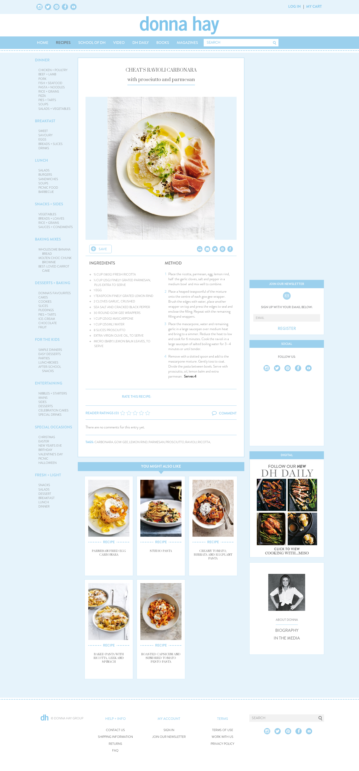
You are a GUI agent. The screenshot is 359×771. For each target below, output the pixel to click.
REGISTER (287, 329)
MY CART (314, 6)
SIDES (42, 402)
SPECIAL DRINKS (50, 414)
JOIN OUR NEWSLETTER (169, 737)
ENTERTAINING (48, 383)
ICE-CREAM (46, 319)
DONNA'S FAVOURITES (54, 293)
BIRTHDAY (45, 450)
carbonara (103, 442)
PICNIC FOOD (48, 187)
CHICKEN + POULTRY (53, 70)
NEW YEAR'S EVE (50, 445)
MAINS (43, 397)
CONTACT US (115, 730)
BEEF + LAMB (47, 74)
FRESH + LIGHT (48, 475)
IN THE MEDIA (287, 638)
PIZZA (42, 96)
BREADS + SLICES (50, 144)
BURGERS (45, 174)
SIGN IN (169, 730)
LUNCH (41, 160)
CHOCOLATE (47, 323)
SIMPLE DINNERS (50, 350)
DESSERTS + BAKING (52, 283)
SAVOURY (45, 135)
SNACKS (44, 485)
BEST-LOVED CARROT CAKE (53, 268)
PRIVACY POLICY (222, 744)
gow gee (121, 442)
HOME (42, 42)
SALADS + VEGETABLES (54, 109)
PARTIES (44, 358)
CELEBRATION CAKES (53, 410)
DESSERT (44, 494)
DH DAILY (140, 42)
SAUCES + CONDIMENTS (55, 227)
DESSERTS (45, 406)
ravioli (191, 442)
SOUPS (43, 104)
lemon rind (138, 442)
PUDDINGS (46, 310)
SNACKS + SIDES (49, 204)
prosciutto (175, 442)
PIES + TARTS (47, 100)
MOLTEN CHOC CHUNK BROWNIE (55, 260)
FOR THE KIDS (47, 339)
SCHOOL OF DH (92, 42)
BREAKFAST (45, 121)
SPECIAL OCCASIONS (53, 427)
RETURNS (115, 744)
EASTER (43, 441)
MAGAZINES (187, 42)
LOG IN (294, 6)
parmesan (157, 442)
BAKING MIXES (48, 239)
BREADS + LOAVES (51, 218)
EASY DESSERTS (49, 354)
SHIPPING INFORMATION (115, 737)
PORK (42, 79)
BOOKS (162, 42)
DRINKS (43, 148)
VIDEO (119, 42)
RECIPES (63, 42)
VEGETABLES (47, 214)
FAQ (115, 751)
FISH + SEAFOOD (50, 83)
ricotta (204, 442)
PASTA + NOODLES (51, 87)
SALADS (44, 170)
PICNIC (43, 458)
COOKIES (45, 301)
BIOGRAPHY (286, 630)
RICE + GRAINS (48, 91)
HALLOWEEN (47, 463)
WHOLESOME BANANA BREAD (54, 251)
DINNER (42, 60)
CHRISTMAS (46, 437)
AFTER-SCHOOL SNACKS (49, 369)
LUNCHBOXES (48, 362)
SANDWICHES (48, 179)
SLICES (43, 306)
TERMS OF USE (222, 730)
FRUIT (42, 327)
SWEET (43, 131)
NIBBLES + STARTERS (52, 393)
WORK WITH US (222, 737)
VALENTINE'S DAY (50, 454)
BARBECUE (46, 192)
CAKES (43, 297)
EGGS (42, 139)
